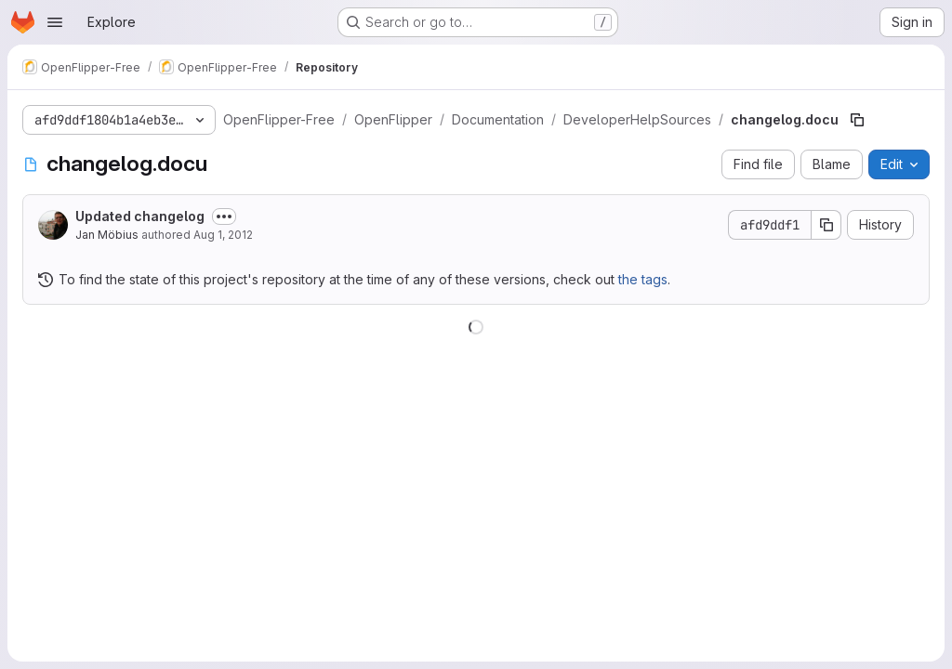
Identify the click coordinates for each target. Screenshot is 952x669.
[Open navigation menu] (55, 22)
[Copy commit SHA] (826, 225)
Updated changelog (140, 216)
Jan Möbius (107, 235)
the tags (643, 279)
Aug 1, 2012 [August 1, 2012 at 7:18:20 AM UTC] (223, 235)
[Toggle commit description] (224, 216)
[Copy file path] (857, 120)
